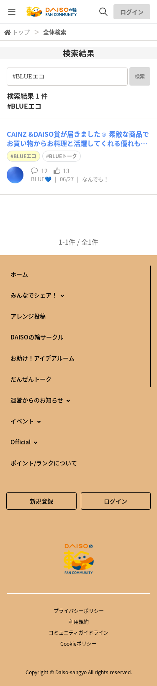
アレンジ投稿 (28, 316)
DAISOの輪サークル (37, 337)
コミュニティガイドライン (78, 632)
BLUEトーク (63, 156)
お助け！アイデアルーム (42, 358)
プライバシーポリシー (79, 611)
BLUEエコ (24, 156)
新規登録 (41, 501)
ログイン (132, 12)
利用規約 (79, 622)
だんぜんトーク (30, 379)
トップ (21, 32)
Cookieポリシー (78, 643)
